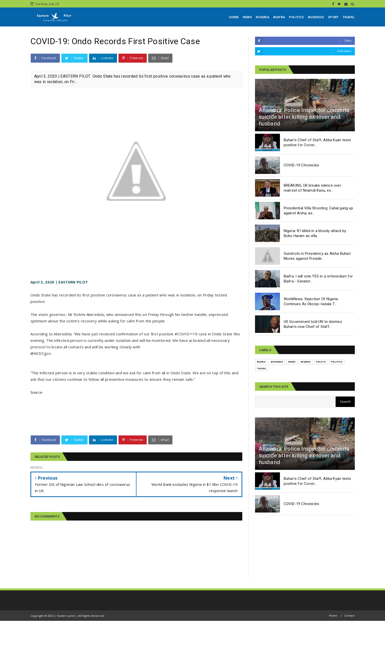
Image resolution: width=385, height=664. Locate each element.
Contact (349, 615)
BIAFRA (279, 17)
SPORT (333, 17)
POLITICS (296, 17)
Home (333, 615)
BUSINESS (316, 17)
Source (36, 392)
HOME (234, 17)
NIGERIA (262, 17)
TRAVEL (349, 17)
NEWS (247, 17)
